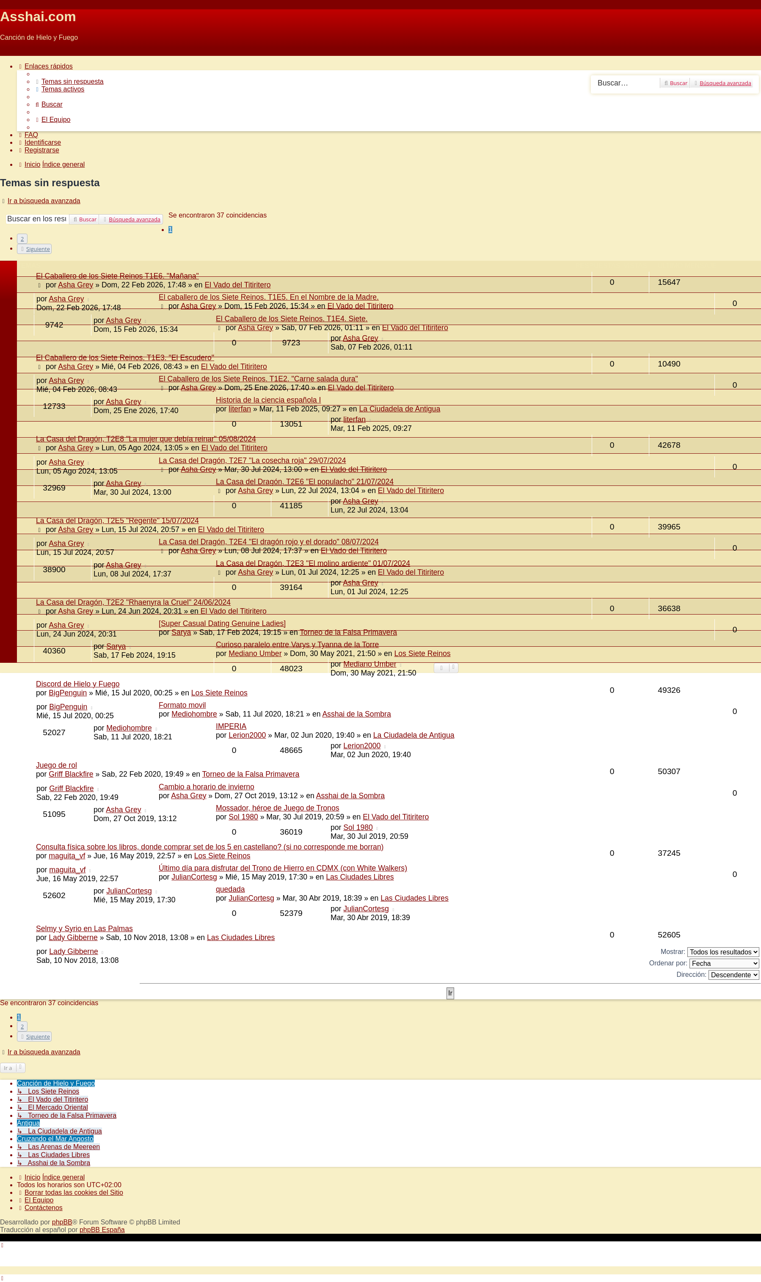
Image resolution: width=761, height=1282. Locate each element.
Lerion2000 (247, 735)
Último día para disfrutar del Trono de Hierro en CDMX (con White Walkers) (283, 868)
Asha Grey (66, 299)
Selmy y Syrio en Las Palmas (84, 928)
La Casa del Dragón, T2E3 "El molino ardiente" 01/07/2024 (313, 563)
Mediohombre (194, 714)
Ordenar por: (704, 963)
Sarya (181, 632)
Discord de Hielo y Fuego (78, 684)
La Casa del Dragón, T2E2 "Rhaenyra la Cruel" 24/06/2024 (133, 602)
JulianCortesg (194, 877)
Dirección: (717, 975)
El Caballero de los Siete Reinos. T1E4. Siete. (292, 318)
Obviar (10, 51)
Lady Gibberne (73, 937)
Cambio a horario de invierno (206, 787)
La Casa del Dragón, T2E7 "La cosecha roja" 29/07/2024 (252, 460)
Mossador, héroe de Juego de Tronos (277, 808)
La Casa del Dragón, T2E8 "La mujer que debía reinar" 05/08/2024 (146, 439)
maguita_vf (67, 856)
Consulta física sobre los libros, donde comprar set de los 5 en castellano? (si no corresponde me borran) (209, 847)
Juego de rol (56, 765)
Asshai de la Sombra (356, 714)
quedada (230, 889)
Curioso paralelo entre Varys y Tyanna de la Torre (297, 644)
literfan (240, 409)
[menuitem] (69, 81)
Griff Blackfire (71, 774)
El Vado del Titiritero (360, 306)
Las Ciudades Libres (360, 877)
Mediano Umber (369, 664)
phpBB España (102, 1229)
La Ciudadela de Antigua (399, 409)
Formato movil (182, 705)
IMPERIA (231, 726)
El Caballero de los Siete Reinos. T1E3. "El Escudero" (125, 357)
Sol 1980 (243, 817)
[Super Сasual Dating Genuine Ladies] (222, 623)
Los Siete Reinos (219, 693)
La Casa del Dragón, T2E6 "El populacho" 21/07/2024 (305, 481)
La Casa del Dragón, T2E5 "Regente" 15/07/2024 (117, 520)
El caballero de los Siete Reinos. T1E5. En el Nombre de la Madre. (269, 297)
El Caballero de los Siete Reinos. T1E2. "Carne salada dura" (258, 379)
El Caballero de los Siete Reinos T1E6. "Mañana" (117, 276)
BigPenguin (68, 693)
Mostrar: (710, 952)
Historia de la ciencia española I (268, 400)
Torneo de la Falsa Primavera (348, 632)
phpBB (62, 1222)
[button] (34, 249)
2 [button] (22, 239)
